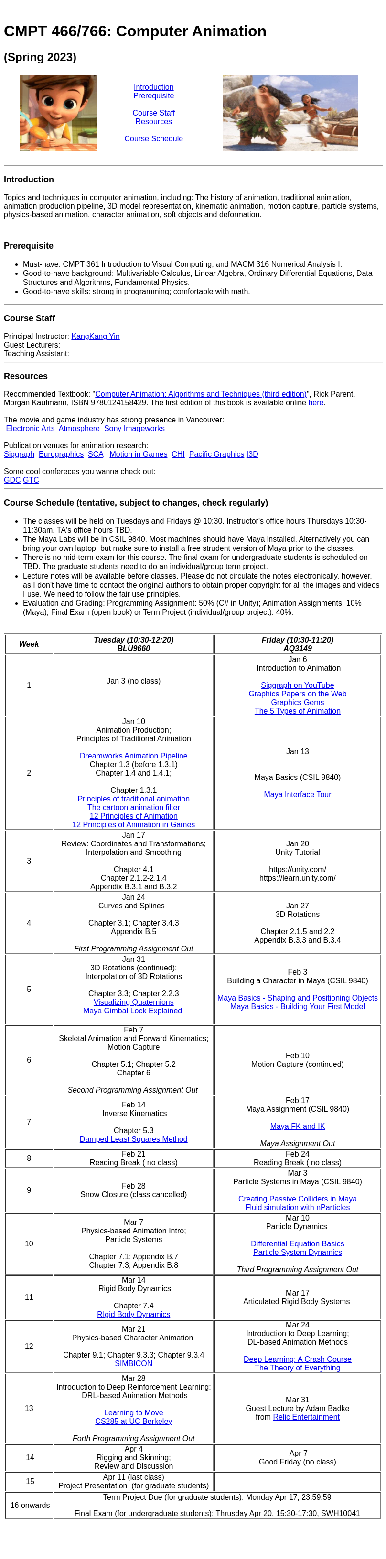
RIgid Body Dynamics (133, 1314)
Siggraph (19, 454)
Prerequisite (153, 96)
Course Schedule (153, 139)
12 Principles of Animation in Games (133, 825)
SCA (95, 454)
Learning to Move (133, 1413)
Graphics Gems (297, 702)
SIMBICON (133, 1363)
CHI (178, 454)
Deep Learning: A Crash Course (298, 1359)
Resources (154, 121)
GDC (12, 480)
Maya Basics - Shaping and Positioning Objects (297, 998)
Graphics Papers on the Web (297, 694)
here (315, 403)
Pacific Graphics (217, 454)
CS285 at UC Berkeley (133, 1421)
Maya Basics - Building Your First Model (297, 1006)
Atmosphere (79, 428)
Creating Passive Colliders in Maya (297, 1199)
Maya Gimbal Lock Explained (132, 1011)
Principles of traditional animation (133, 799)
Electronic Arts (30, 428)
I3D (252, 454)
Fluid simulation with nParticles (298, 1207)
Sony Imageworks (134, 428)
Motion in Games (138, 454)
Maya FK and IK (297, 1126)
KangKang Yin (95, 336)
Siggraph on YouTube (297, 685)
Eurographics (61, 454)
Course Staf (152, 113)
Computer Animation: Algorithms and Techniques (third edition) (201, 394)
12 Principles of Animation (134, 816)
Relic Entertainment (306, 1417)
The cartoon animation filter (133, 807)
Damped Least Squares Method (134, 1139)
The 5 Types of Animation (298, 711)
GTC (31, 480)
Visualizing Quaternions (134, 1002)
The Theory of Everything (297, 1368)
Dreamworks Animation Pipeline (134, 756)
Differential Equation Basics (297, 1244)
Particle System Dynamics (297, 1252)
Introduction (154, 87)
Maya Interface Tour (297, 794)
